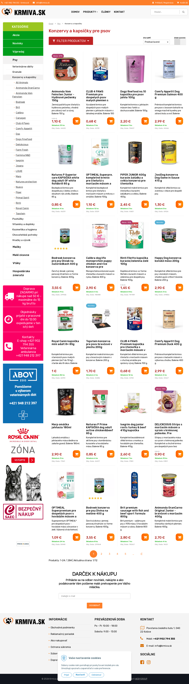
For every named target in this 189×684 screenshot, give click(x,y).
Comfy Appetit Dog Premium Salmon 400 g (169, 94)
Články (105, 11)
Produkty (90, 11)
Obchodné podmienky (63, 627)
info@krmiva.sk (43, 3)
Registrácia (168, 3)
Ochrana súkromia (61, 647)
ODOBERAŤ (94, 605)
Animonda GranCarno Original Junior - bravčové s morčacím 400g (168, 512)
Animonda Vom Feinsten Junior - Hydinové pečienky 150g (64, 96)
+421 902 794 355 (11, 3)
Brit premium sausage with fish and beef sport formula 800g (134, 512)
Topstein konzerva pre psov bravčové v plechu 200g (99, 344)
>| (141, 554)
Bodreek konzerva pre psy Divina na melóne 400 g (98, 510)
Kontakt (119, 11)
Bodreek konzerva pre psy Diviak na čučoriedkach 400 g (65, 260)
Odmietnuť (96, 675)
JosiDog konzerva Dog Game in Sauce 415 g (167, 177)
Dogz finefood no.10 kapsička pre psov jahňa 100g (133, 94)
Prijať (66, 675)
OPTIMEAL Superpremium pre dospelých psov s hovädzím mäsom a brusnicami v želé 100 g (66, 515)
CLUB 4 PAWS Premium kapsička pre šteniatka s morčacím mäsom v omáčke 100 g (132, 347)
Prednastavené (152, 42)
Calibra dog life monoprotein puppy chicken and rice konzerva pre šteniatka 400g (99, 263)
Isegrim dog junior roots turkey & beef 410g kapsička (133, 427)
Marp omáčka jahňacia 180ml (61, 426)
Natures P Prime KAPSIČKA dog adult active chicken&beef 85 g (99, 429)
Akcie (16, 35)
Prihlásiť (158, 3)
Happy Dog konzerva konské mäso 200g (168, 259)
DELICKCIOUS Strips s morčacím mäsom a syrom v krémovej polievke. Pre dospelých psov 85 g (168, 430)
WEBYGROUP (141, 679)
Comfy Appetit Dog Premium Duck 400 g (168, 343)
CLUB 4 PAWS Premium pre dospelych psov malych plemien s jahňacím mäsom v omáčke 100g (98, 99)
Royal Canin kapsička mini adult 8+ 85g (65, 343)
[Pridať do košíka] (76, 121)
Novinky (18, 43)
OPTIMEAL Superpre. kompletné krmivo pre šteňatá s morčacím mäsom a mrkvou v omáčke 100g (99, 182)
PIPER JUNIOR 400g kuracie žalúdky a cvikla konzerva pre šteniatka (133, 179)
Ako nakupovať (59, 640)
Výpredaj (18, 51)
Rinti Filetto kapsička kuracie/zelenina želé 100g (134, 260)
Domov (75, 11)
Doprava (55, 660)
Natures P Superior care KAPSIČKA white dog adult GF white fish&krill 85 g (65, 179)
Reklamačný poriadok (62, 634)
